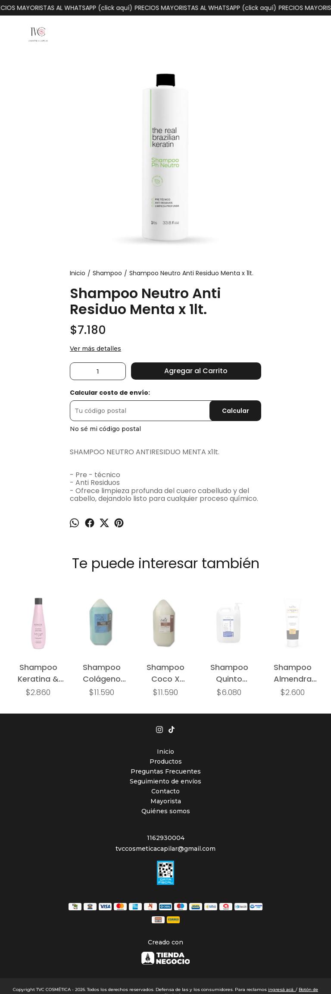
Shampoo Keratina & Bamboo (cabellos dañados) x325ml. (38, 673)
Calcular (235, 410)
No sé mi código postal (105, 428)
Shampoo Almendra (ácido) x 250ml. (293, 673)
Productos (166, 761)
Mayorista (165, 801)
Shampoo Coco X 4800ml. (165, 673)
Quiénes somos (165, 811)
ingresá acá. (282, 989)
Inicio (165, 751)
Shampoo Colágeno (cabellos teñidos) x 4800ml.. (102, 673)
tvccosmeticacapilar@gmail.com (165, 848)
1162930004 (165, 838)
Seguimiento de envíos (165, 781)
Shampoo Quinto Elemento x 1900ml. (229, 673)
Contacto (165, 791)
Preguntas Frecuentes (166, 771)
